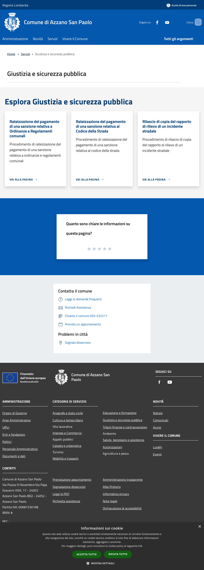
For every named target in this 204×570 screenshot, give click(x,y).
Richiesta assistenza (66, 501)
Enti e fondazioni (13, 434)
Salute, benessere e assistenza (123, 440)
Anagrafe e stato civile (68, 413)
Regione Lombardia (15, 5)
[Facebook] (151, 22)
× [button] (199, 526)
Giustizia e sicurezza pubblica (122, 420)
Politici (7, 441)
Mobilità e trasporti (65, 458)
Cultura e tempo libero (68, 420)
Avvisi (157, 427)
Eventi (157, 454)
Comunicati (160, 420)
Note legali (110, 501)
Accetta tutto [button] (87, 554)
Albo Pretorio (112, 486)
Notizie (158, 413)
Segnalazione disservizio (69, 486)
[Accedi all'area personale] (181, 5)
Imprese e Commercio (67, 433)
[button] (102, 563)
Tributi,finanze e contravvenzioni (125, 427)
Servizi (25, 54)
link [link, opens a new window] (140, 546)
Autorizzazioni (112, 447)
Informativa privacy (116, 494)
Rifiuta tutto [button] (118, 554)
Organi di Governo (14, 413)
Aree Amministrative (16, 420)
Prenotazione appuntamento (72, 479)
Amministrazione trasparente (123, 479)
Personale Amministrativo (20, 448)
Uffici (5, 427)
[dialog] (102, 546)
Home (11, 54)
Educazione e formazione (119, 412)
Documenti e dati (14, 456)
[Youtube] (161, 22)
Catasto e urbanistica (67, 445)
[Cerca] (197, 22)
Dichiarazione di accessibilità (122, 508)
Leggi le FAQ (61, 494)
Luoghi (157, 447)
